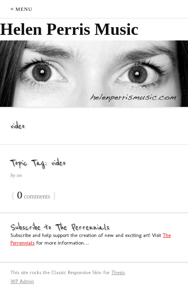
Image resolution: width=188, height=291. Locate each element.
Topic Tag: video (38, 163)
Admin (22, 281)
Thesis (118, 272)
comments (33, 195)
